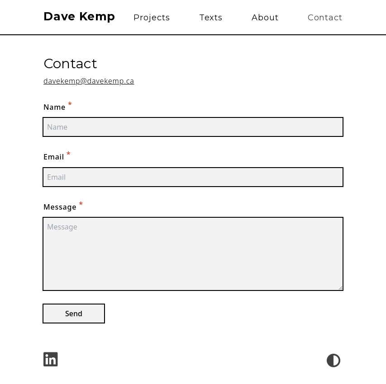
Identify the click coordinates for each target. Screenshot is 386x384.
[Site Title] (83, 17)
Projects (151, 18)
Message (63, 206)
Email (57, 155)
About (265, 18)
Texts (211, 18)
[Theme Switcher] (333, 360)
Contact (325, 18)
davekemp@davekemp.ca (88, 81)
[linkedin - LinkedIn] (50, 360)
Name (57, 106)
